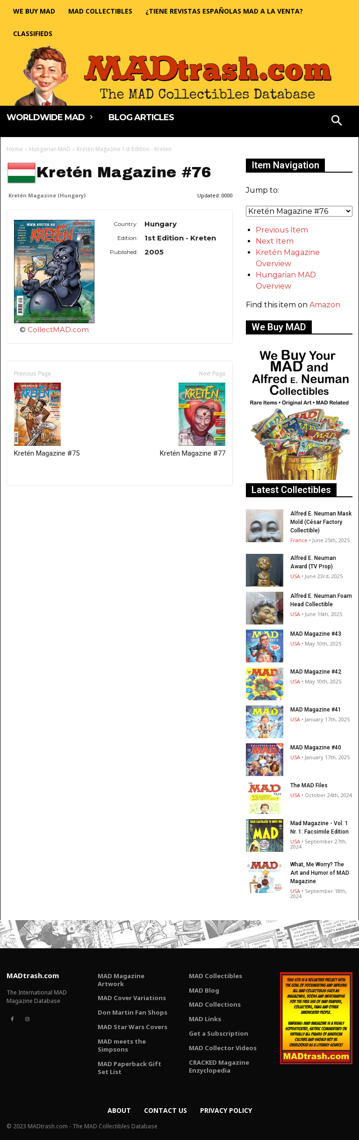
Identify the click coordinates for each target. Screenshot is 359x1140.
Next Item (275, 241)
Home (15, 149)
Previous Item (282, 229)
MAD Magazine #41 (315, 709)
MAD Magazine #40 (315, 747)
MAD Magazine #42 (315, 671)
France (299, 540)
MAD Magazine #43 (315, 634)
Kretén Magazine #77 (192, 420)
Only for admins (39, 501)
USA (295, 576)
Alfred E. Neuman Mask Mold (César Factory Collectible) (321, 522)
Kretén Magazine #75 (46, 420)
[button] (337, 122)
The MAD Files (309, 785)
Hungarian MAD (50, 149)
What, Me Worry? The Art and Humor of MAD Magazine (319, 873)
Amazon (324, 304)
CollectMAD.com (58, 329)
